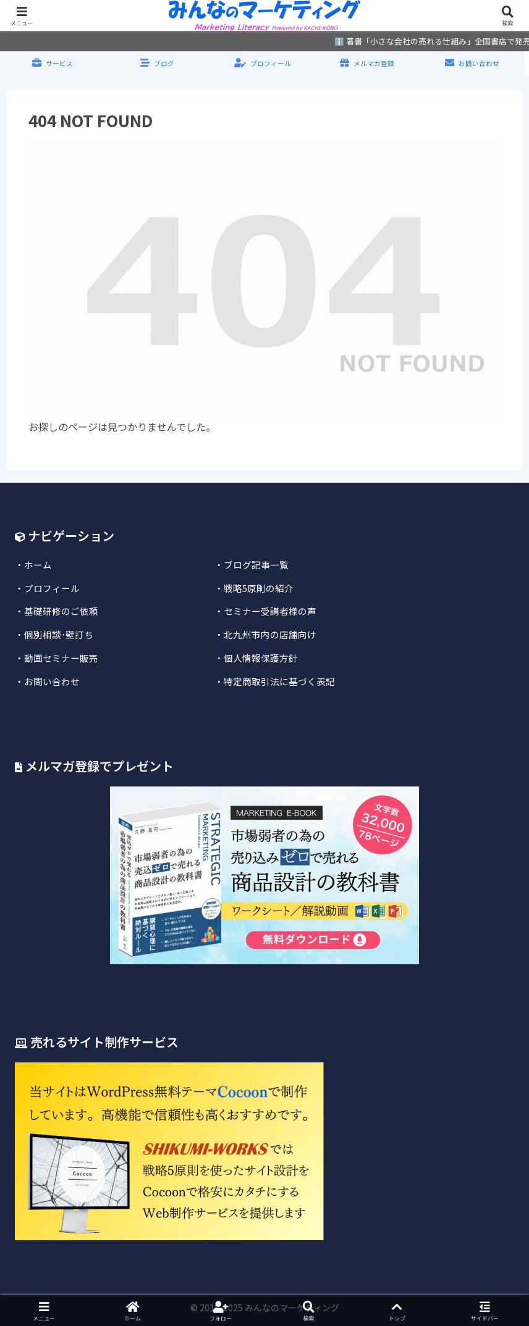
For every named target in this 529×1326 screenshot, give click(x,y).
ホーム (38, 564)
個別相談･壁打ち (58, 634)
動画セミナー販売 (61, 657)
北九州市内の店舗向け (270, 634)
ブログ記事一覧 (256, 564)
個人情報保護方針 (261, 657)
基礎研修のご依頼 (61, 610)
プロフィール (52, 588)
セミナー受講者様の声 (270, 610)
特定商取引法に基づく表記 (279, 681)
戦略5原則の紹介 (259, 588)
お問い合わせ (52, 681)
